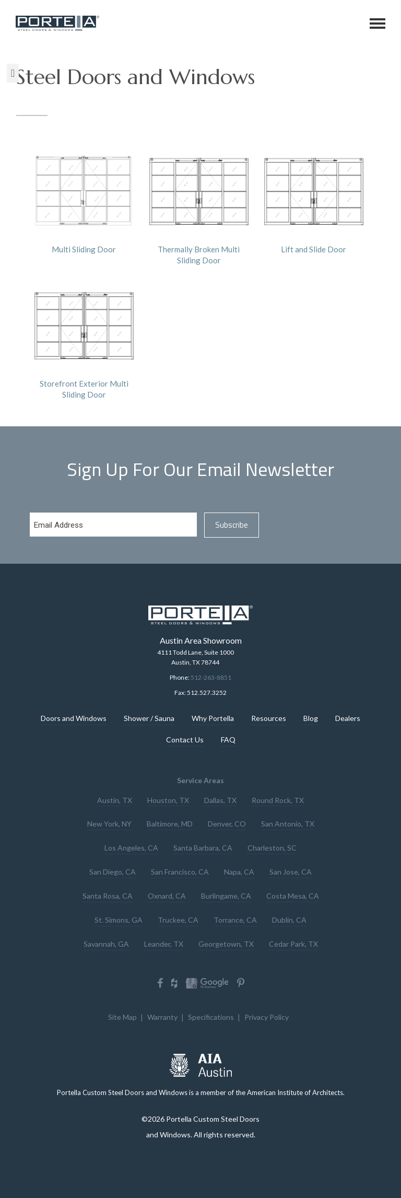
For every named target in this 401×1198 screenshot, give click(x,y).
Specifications (211, 1014)
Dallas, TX (220, 800)
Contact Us (185, 740)
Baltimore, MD (170, 823)
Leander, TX (163, 941)
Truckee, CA (178, 917)
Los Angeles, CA (131, 847)
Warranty (162, 1014)
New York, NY (109, 823)
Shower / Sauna (149, 718)
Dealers (347, 718)
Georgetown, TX (226, 941)
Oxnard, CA (167, 894)
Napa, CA (239, 870)
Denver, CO (227, 823)
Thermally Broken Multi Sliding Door (199, 203)
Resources (268, 718)
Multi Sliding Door (84, 198)
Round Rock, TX (278, 800)
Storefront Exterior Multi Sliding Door (84, 337)
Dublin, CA (289, 917)
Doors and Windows (74, 718)
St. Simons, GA (119, 917)
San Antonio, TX (287, 823)
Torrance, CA (235, 917)
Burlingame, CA (226, 894)
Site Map (122, 1014)
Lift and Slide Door (313, 198)
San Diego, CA (112, 870)
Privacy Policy (266, 1014)
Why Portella (213, 718)
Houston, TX (168, 800)
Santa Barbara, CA (202, 847)
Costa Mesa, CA (292, 894)
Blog (310, 718)
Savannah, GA (106, 941)
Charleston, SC (272, 847)
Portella (58, 23)
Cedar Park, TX (293, 941)
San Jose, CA (290, 870)
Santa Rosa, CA (107, 894)
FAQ (228, 740)
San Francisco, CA (180, 870)
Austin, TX (114, 800)
